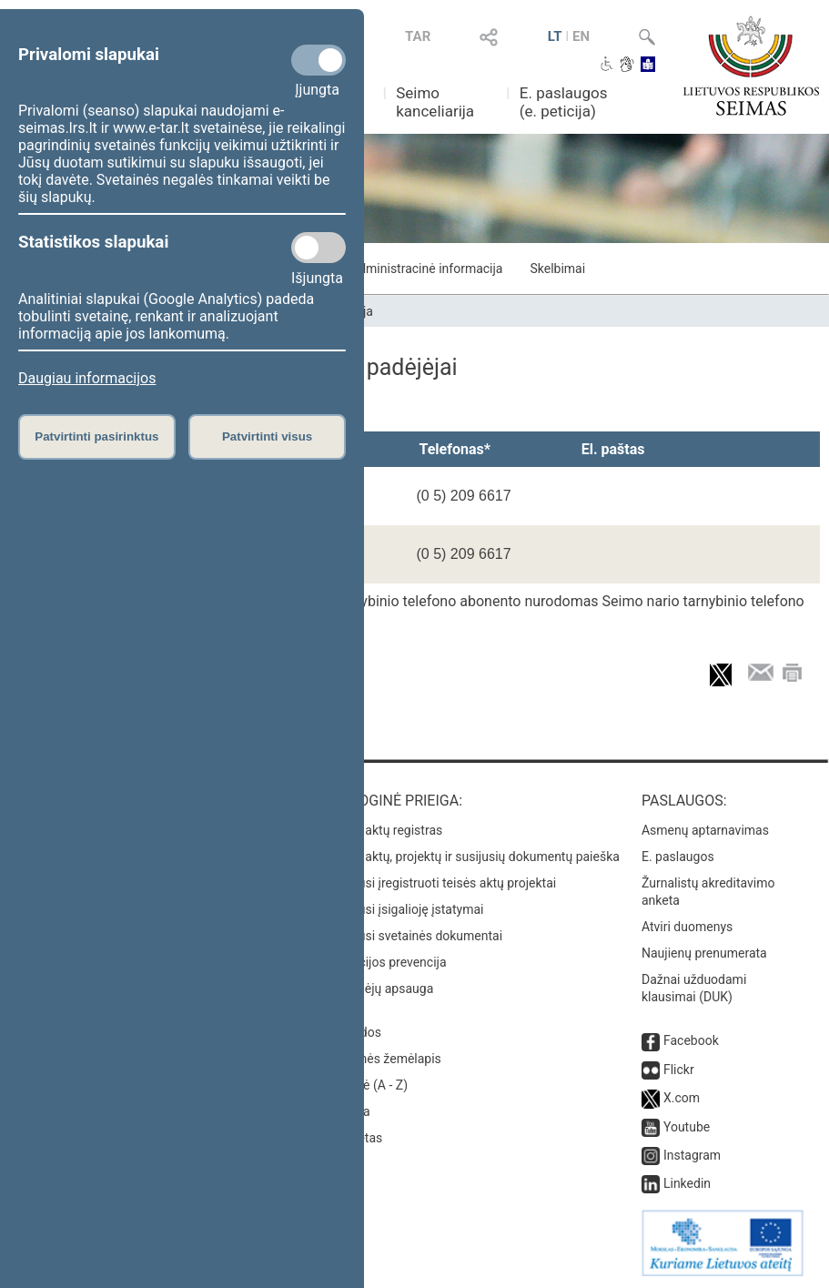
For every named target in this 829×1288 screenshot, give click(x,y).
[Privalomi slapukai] (318, 60)
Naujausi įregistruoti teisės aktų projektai (440, 883)
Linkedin (687, 1183)
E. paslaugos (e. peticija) (564, 102)
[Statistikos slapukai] (318, 247)
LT (555, 36)
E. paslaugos (678, 856)
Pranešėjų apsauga (379, 988)
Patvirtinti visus (267, 436)
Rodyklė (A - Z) (366, 1085)
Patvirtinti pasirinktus (96, 436)
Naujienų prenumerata (704, 953)
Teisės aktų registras (383, 830)
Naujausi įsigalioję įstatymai (404, 909)
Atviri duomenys (687, 926)
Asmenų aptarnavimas (705, 830)
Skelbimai (557, 268)
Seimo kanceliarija (435, 102)
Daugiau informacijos (87, 378)
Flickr (678, 1069)
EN (581, 36)
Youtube (686, 1127)
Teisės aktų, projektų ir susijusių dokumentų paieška (472, 856)
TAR (417, 36)
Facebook (691, 1040)
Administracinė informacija (426, 268)
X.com (681, 1097)
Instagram (692, 1155)
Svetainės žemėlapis (382, 1058)
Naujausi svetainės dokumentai (413, 935)
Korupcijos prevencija (385, 962)
